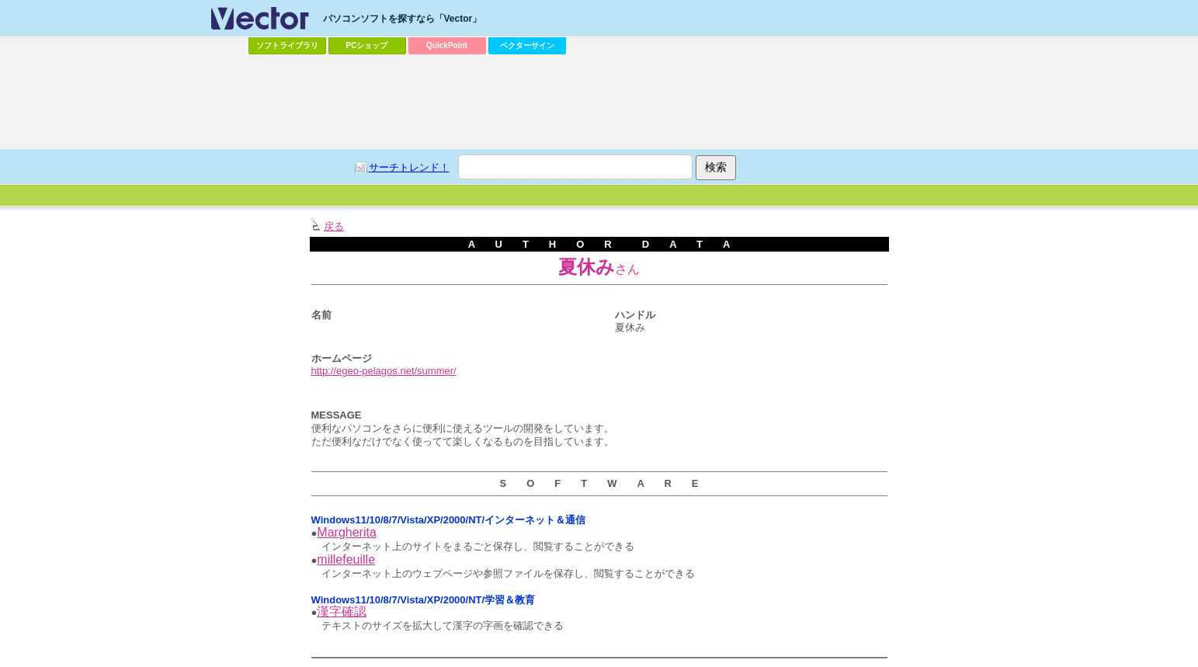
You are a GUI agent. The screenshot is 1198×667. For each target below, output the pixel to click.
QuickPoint (446, 45)
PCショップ (367, 45)
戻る (334, 226)
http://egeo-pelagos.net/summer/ (384, 371)
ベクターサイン (527, 45)
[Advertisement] (599, 102)
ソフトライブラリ (287, 45)
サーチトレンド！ (409, 167)
